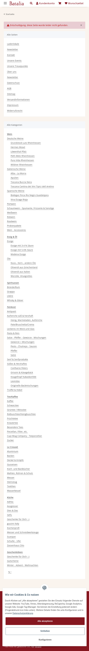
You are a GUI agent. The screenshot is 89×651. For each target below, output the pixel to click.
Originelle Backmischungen (24, 385)
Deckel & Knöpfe (15, 460)
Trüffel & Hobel (14, 389)
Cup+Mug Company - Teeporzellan (24, 435)
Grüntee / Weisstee (16, 409)
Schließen (45, 631)
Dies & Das (12, 510)
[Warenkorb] (60, 3)
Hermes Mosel (18, 147)
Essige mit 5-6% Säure (22, 249)
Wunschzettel (74, 3)
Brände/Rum (13, 287)
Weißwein (12, 212)
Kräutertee (12, 422)
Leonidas (15, 381)
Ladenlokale (13, 43)
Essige (10, 241)
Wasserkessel (14, 490)
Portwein (11, 203)
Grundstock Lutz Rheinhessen (26, 142)
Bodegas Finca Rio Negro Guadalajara (30, 195)
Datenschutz (13, 82)
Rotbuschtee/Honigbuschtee (21, 414)
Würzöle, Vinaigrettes (21, 276)
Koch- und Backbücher (18, 468)
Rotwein (11, 216)
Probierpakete (14, 225)
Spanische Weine (15, 190)
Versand (38, 646)
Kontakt (11, 55)
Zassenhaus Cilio (15, 545)
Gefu (9, 514)
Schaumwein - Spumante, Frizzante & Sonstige (30, 208)
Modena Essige (18, 254)
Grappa (11, 291)
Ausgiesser (12, 506)
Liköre (10, 295)
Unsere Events (14, 60)
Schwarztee (13, 405)
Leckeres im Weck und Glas (20, 328)
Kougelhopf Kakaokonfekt (23, 376)
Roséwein (12, 221)
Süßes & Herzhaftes (17, 363)
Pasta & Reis (13, 333)
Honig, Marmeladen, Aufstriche (26, 320)
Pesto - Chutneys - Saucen (24, 346)
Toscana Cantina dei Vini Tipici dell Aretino (32, 186)
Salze (13, 355)
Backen (10, 455)
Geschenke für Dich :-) (18, 519)
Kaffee (10, 401)
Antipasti (11, 311)
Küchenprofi (13, 527)
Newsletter (12, 49)
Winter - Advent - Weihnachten (22, 565)
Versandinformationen (18, 99)
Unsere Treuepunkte (17, 66)
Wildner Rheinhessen (21, 164)
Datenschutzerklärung (22, 613)
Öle (9, 258)
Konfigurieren (45, 640)
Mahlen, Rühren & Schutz (20, 473)
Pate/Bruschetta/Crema (22, 324)
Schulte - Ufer (14, 541)
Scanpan (11, 536)
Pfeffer (14, 350)
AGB (9, 88)
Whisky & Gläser (15, 300)
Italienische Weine (16, 169)
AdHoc (10, 501)
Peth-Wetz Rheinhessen (23, 155)
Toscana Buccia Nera (21, 182)
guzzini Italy (13, 523)
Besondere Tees (15, 427)
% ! (9, 572)
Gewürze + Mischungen (22, 341)
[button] (31, 3)
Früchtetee (12, 418)
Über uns (11, 71)
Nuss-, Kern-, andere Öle (23, 263)
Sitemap (11, 93)
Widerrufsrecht (14, 110)
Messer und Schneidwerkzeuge (23, 532)
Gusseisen (12, 464)
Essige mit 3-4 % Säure (22, 245)
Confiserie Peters (19, 368)
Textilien (11, 486)
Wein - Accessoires (16, 230)
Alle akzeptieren (45, 621)
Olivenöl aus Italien (20, 271)
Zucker (10, 440)
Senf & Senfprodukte (17, 359)
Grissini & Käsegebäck (22, 372)
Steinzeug (12, 481)
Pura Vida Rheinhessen (22, 160)
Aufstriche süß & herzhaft (20, 315)
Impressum (12, 105)
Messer (10, 477)
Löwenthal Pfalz (18, 151)
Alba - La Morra (18, 173)
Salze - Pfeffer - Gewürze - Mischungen (26, 337)
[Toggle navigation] (5, 2)
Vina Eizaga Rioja (19, 199)
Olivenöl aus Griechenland (24, 267)
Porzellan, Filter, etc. (17, 431)
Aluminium (12, 451)
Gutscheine (12, 560)
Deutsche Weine (15, 138)
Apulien (14, 177)
